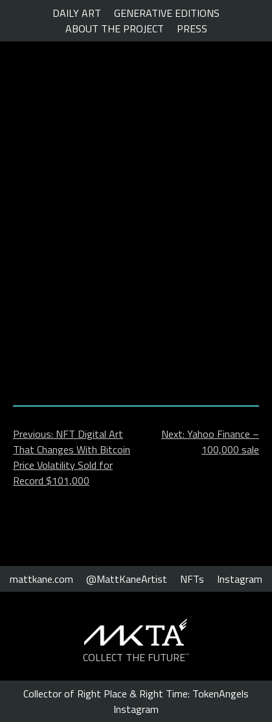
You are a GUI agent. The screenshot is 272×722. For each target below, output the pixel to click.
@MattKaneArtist (126, 579)
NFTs (192, 579)
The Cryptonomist (73, 95)
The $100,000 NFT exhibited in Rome (130, 167)
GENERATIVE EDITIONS (167, 13)
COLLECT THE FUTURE (136, 657)
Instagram (239, 579)
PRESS (192, 28)
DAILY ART (76, 13)
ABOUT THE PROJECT (114, 28)
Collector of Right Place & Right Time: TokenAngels (136, 693)
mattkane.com (41, 579)
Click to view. (136, 346)
